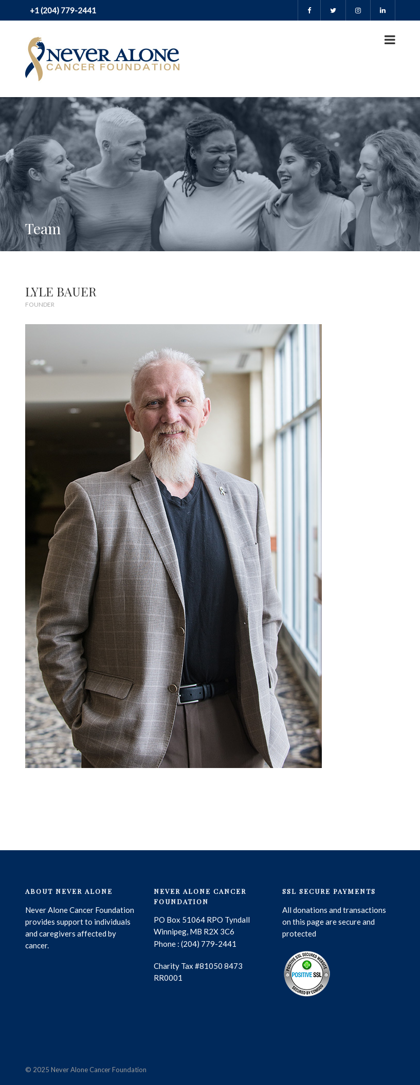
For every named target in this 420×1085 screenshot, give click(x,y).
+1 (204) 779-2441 (62, 10)
